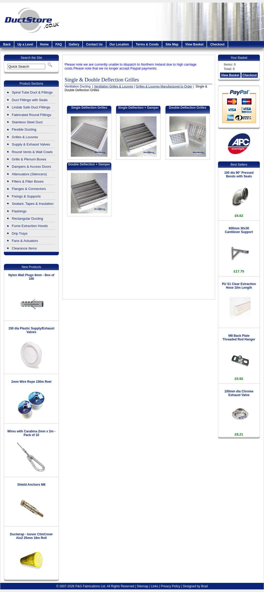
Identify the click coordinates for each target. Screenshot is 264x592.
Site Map (171, 44)
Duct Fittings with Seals (30, 100)
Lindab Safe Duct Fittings (31, 107)
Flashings (19, 211)
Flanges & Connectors (29, 189)
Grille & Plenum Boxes (29, 159)
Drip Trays (19, 233)
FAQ (58, 44)
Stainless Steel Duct (27, 122)
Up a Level (25, 44)
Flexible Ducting (24, 129)
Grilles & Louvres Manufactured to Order (164, 86)
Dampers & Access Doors (31, 167)
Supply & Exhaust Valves (31, 144)
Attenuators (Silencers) (29, 174)
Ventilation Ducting (78, 86)
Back (7, 44)
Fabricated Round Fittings (31, 115)
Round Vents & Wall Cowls (32, 152)
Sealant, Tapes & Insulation (33, 204)
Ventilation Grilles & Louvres (113, 86)
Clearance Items (24, 248)
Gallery (74, 44)
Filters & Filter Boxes (28, 181)
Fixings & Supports (26, 196)
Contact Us (94, 44)
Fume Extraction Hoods (30, 226)
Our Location (119, 44)
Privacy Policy (170, 586)
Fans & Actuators (25, 241)
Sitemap (142, 586)
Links (154, 586)
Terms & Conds (147, 44)
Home (44, 44)
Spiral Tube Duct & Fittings (32, 92)
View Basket (194, 44)
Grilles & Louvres (25, 137)
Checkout (217, 44)
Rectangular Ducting (27, 218)
